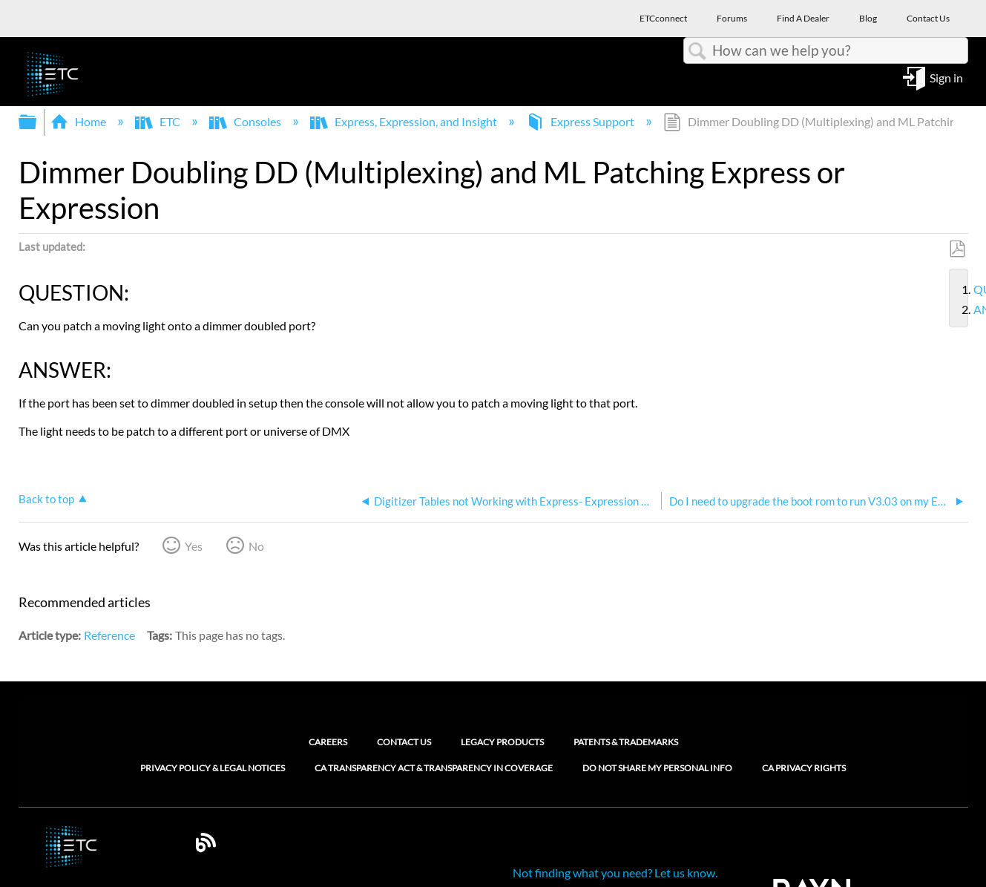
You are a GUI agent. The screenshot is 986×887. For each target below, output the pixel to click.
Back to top (46, 498)
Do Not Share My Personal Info (657, 768)
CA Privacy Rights (804, 768)
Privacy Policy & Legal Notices (212, 768)
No (256, 546)
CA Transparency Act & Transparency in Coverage (434, 768)
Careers (328, 741)
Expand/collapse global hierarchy (37, 122)
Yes (194, 546)
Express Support (581, 121)
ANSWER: (967, 309)
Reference (109, 635)
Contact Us (404, 741)
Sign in (946, 77)
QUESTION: (967, 289)
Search (698, 51)
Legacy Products (502, 741)
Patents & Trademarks (625, 741)
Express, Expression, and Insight (404, 121)
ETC (159, 121)
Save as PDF (956, 249)
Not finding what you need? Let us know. (615, 872)
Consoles (246, 121)
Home (79, 121)
